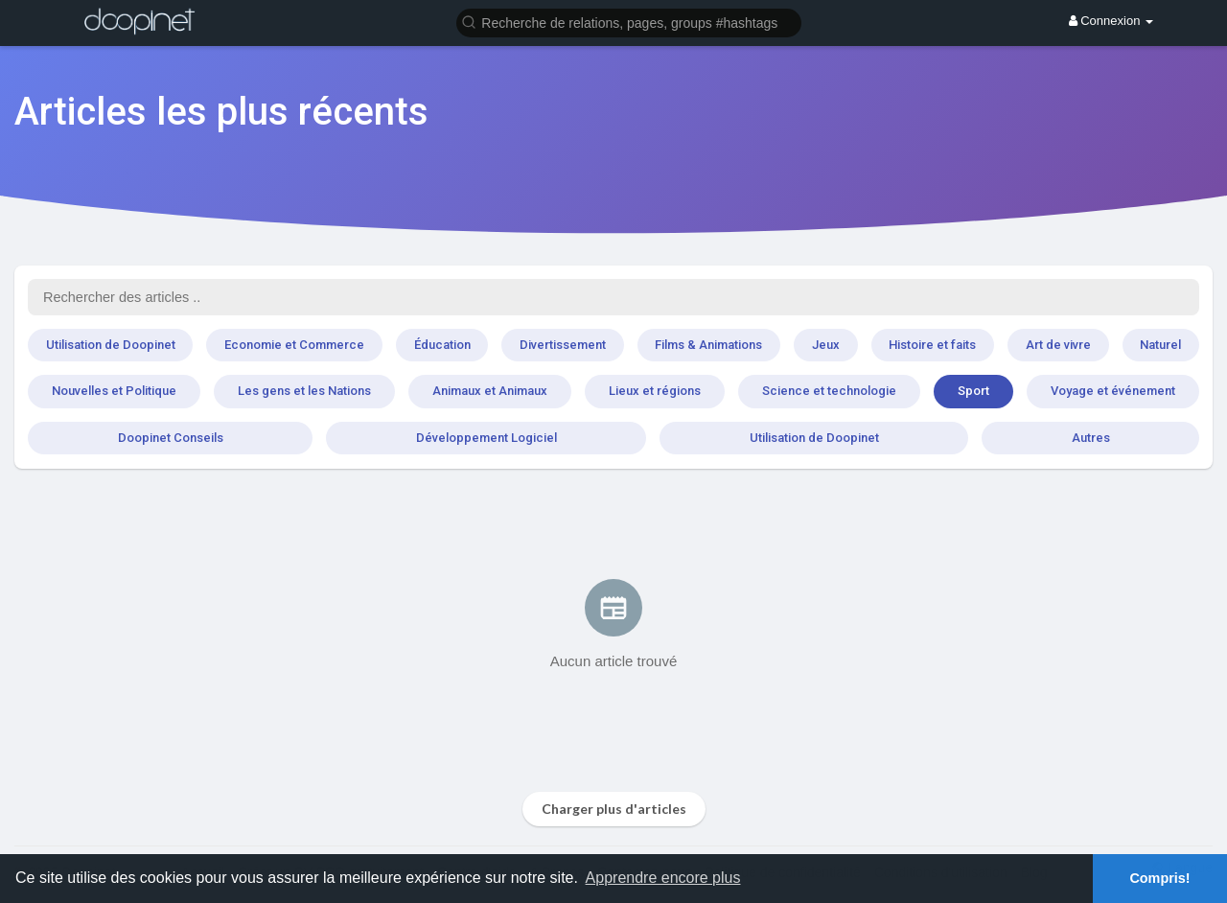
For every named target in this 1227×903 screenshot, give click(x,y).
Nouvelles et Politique (114, 390)
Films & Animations (708, 344)
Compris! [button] (1159, 878)
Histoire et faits (932, 344)
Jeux (826, 344)
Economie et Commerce (294, 344)
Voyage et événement (1113, 390)
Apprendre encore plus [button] (663, 877)
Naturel (1160, 344)
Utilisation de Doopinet (110, 344)
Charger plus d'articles (614, 808)
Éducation (442, 344)
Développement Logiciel (486, 437)
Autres (1091, 437)
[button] (629, 21)
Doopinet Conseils (170, 437)
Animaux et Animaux (489, 390)
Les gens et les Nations (304, 390)
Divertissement (563, 344)
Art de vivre (1058, 344)
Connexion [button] (1111, 20)
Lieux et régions (655, 390)
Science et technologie (829, 390)
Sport (973, 390)
